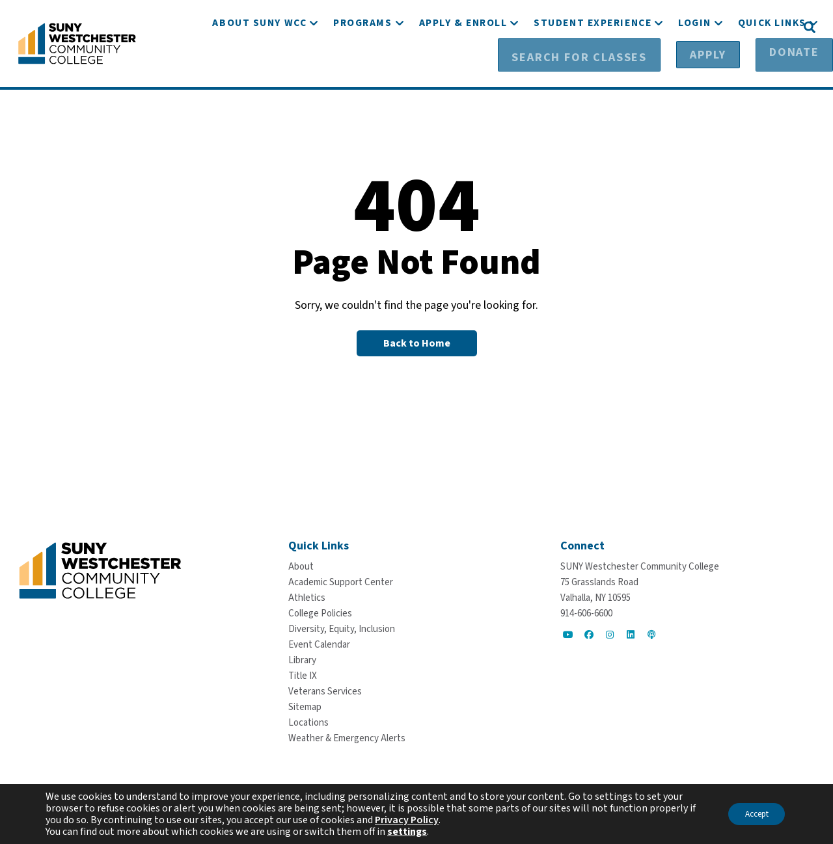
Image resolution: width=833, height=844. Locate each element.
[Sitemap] (304, 706)
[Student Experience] (592, 63)
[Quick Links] (772, 63)
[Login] (694, 63)
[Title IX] (302, 675)
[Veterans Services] (325, 691)
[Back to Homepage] (417, 343)
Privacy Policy (414, 820)
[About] (301, 566)
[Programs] (362, 63)
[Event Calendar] (319, 644)
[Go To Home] (77, 42)
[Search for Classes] (596, 27)
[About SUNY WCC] (259, 63)
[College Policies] (320, 613)
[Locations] (308, 722)
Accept (751, 814)
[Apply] (696, 27)
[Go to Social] (568, 634)
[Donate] (762, 27)
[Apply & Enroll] (463, 63)
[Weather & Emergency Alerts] (346, 738)
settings (407, 831)
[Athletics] (306, 597)
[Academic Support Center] (340, 581)
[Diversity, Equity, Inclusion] (341, 628)
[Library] (302, 659)
